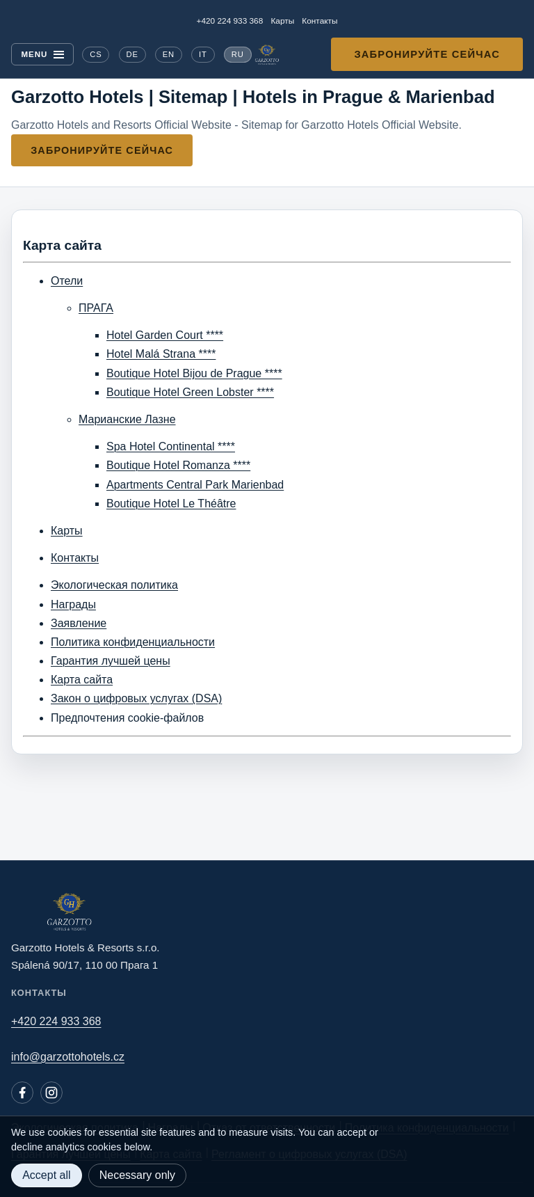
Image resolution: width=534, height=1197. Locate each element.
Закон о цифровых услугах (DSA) (136, 698)
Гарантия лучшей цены (110, 661)
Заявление (78, 623)
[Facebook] (22, 1092)
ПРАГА (96, 308)
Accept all (46, 1175)
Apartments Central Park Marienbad (195, 485)
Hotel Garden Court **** (164, 335)
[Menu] (42, 55)
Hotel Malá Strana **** (161, 354)
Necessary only (137, 1175)
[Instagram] (51, 1092)
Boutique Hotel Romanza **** (178, 465)
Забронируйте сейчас (427, 54)
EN (169, 54)
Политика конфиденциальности (133, 642)
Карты (282, 21)
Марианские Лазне (127, 419)
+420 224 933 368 (230, 21)
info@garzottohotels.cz (67, 1057)
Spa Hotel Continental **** (170, 446)
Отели (67, 281)
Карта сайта (82, 679)
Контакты (319, 21)
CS (96, 54)
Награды (73, 604)
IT (203, 54)
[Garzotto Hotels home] (267, 54)
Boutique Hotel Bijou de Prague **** (194, 373)
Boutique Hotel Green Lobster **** (190, 392)
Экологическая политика (114, 585)
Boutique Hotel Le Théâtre (171, 503)
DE (132, 54)
